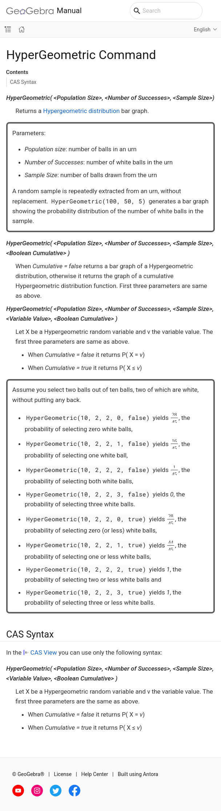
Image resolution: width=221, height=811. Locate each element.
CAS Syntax (23, 82)
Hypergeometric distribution (81, 110)
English (202, 29)
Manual (44, 11)
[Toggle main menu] (211, 11)
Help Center (94, 774)
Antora (150, 774)
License (63, 774)
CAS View (44, 652)
